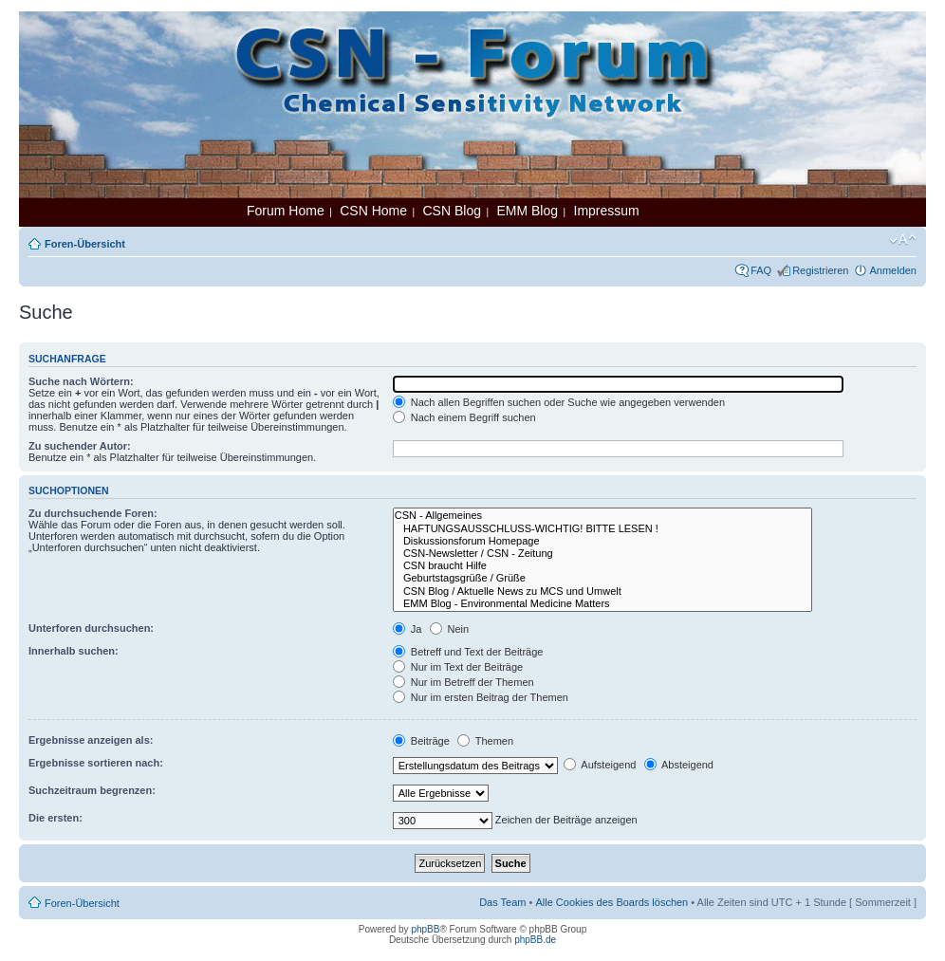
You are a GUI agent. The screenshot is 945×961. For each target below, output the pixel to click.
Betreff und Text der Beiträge (468, 651)
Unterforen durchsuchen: (91, 628)
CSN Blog (451, 210)
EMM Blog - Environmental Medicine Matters (602, 604)
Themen (485, 741)
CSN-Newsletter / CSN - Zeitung (602, 553)
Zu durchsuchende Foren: (93, 513)
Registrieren (820, 270)
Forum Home (285, 210)
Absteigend (679, 764)
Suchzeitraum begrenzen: (92, 790)
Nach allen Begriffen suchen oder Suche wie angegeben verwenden (559, 402)
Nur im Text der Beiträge (458, 667)
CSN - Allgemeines (602, 515)
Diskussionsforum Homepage (602, 541)
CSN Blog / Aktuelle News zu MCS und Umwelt (602, 591)
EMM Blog (527, 210)
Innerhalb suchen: (73, 650)
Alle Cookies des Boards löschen (611, 902)
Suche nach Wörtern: (81, 381)
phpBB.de (535, 939)
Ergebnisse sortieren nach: (95, 762)
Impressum (606, 210)
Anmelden (893, 270)
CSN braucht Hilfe (602, 566)
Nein (450, 629)
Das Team (502, 902)
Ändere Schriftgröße (903, 240)
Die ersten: (55, 817)
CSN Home (373, 210)
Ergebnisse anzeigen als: (90, 740)
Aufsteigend (600, 764)
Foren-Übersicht (85, 243)
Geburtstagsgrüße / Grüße (602, 578)
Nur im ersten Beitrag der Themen (480, 697)
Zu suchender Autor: (79, 446)
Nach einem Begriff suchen (464, 417)
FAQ (760, 270)
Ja (407, 629)
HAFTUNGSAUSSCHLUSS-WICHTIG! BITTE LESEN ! (602, 529)
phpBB (425, 929)
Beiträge (421, 741)
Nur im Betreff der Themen (463, 682)
